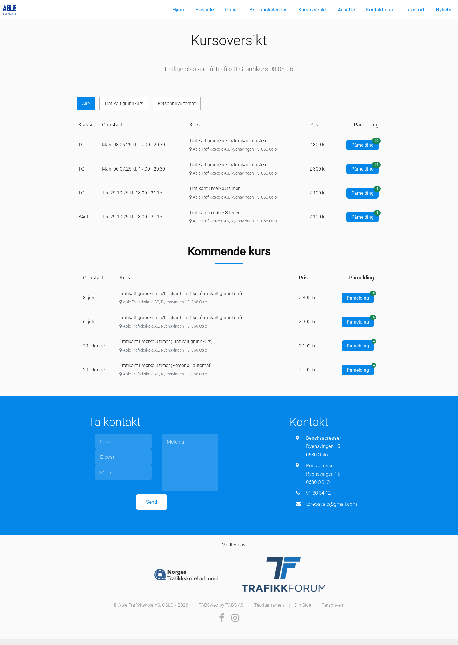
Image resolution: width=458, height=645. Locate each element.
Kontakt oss (379, 10)
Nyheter (444, 10)
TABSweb (208, 605)
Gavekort (414, 10)
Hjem (178, 10)
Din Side (302, 605)
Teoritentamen (269, 605)
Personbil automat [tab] (179, 104)
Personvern (333, 605)
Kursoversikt (312, 10)
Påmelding (365, 144)
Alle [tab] (86, 104)
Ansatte (346, 10)
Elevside (204, 10)
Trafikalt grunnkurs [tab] (125, 104)
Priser (231, 10)
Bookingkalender (268, 10)
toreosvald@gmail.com (331, 504)
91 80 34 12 (318, 493)
